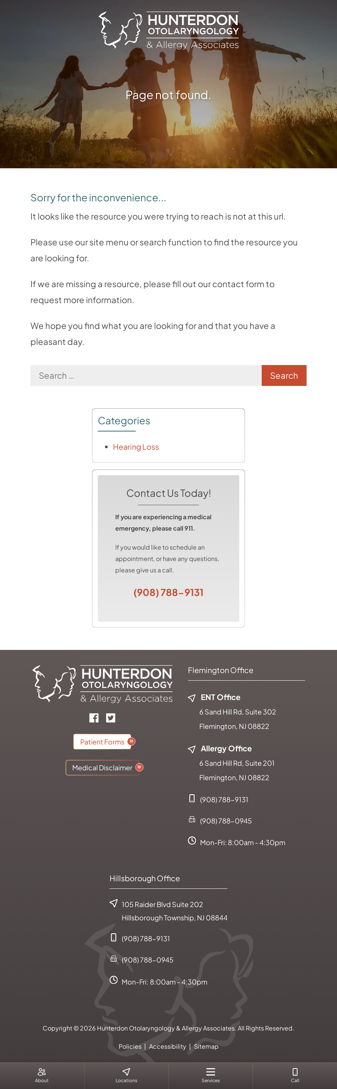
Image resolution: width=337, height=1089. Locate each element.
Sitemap (206, 1046)
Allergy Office (220, 748)
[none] (42, 1075)
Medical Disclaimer (102, 767)
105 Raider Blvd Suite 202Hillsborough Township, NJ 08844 (168, 910)
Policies (130, 1046)
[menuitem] (42, 1075)
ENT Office (214, 697)
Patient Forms (102, 741)
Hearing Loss (136, 446)
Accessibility (167, 1046)
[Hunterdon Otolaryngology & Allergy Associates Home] (169, 29)
